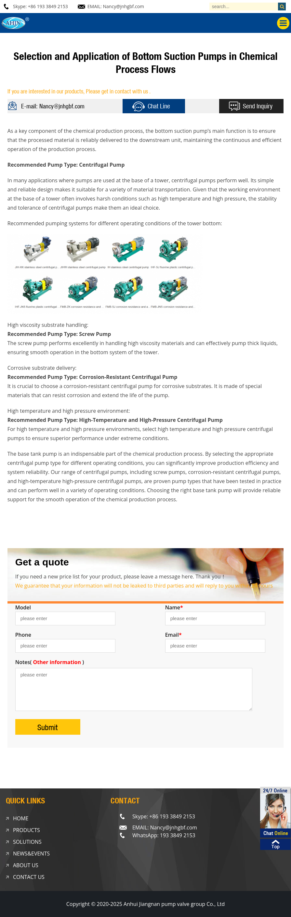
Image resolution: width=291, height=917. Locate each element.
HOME (21, 818)
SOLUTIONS (27, 841)
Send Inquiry (257, 106)
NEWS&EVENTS (31, 853)
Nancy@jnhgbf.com (123, 6)
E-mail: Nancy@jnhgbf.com (53, 106)
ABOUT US (25, 865)
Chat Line (159, 106)
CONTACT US (29, 877)
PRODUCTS (26, 830)
